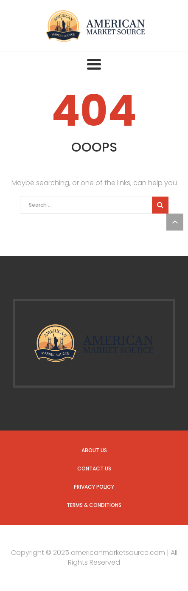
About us (94, 450)
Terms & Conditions (94, 505)
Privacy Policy (94, 486)
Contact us (94, 468)
